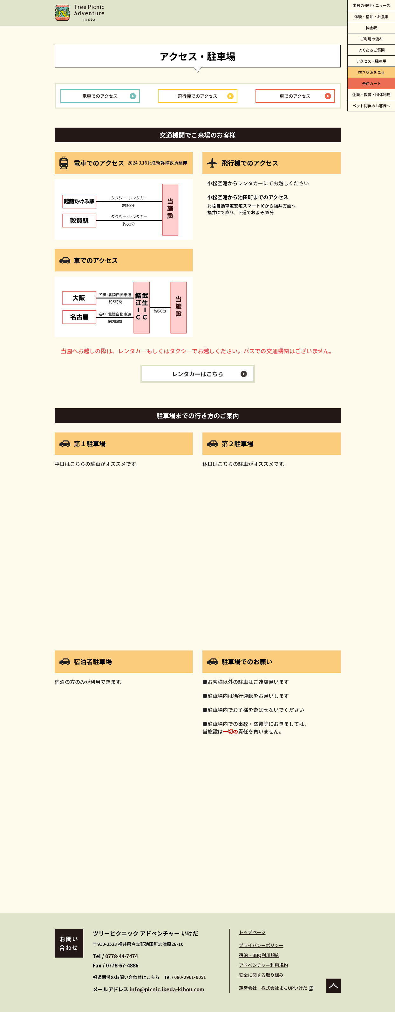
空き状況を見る (371, 72)
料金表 (371, 27)
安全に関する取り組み (261, 975)
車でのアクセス (295, 96)
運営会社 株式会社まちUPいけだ (276, 988)
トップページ (252, 932)
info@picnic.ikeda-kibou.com (167, 989)
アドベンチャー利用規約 (263, 965)
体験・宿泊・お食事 (371, 16)
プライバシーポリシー (261, 945)
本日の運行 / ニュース (371, 5)
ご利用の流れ (371, 38)
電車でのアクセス (100, 96)
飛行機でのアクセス (197, 96)
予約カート (371, 83)
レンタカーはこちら (197, 373)
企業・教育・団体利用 (371, 94)
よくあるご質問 (371, 50)
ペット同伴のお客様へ (371, 105)
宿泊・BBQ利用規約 (259, 955)
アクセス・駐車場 (371, 61)
